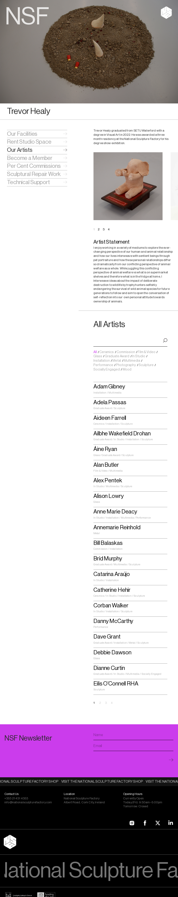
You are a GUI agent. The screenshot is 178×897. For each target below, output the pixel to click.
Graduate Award (117, 356)
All (95, 352)
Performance (103, 365)
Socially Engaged (106, 369)
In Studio (139, 356)
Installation (101, 360)
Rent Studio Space (29, 142)
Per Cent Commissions (34, 166)
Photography (126, 365)
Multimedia (132, 360)
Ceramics (106, 352)
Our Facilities (22, 134)
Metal (116, 360)
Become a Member (29, 158)
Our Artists (19, 150)
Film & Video (147, 352)
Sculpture (146, 365)
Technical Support (28, 182)
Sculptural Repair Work (34, 174)
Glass (98, 356)
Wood (127, 369)
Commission (126, 352)
